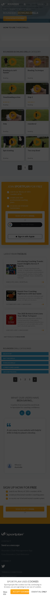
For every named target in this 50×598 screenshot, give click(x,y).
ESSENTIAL (39, 592)
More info (5, 593)
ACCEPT (21, 592)
